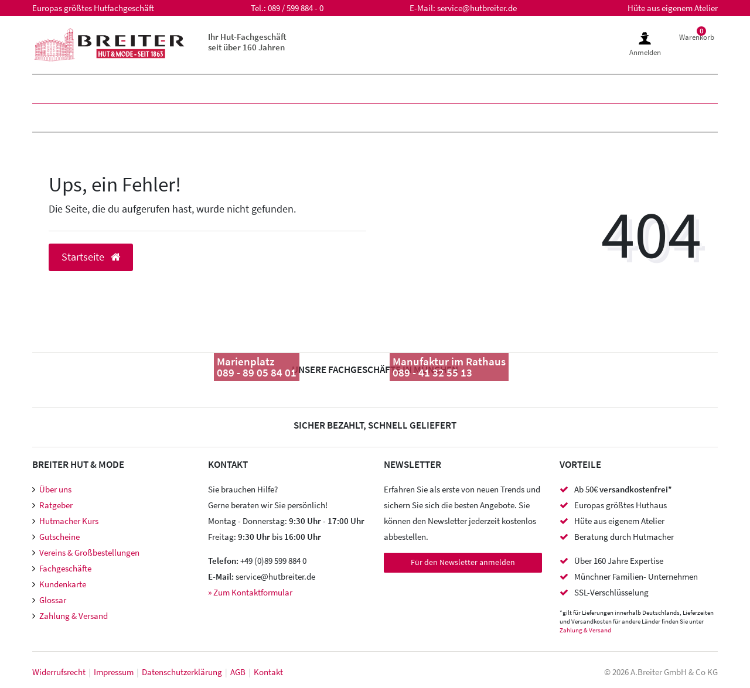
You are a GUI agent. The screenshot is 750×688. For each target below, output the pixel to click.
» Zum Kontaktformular (250, 592)
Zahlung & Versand (73, 615)
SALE (391, 89)
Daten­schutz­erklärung (182, 671)
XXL (338, 89)
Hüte (55, 117)
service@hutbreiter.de (477, 7)
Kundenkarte (62, 584)
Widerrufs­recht (59, 671)
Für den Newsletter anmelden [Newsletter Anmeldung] (463, 562)
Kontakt (268, 671)
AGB (238, 671)
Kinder (203, 89)
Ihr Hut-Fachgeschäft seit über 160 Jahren (247, 42)
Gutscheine (59, 536)
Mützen (123, 117)
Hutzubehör (271, 117)
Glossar (52, 599)
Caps (189, 117)
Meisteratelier (483, 117)
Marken (276, 89)
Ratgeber (56, 505)
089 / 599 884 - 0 (295, 7)
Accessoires (373, 117)
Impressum (114, 671)
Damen (134, 89)
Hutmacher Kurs (68, 520)
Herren (62, 89)
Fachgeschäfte (65, 568)
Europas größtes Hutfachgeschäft (93, 7)
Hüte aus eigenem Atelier (673, 7)
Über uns (55, 489)
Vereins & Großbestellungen (89, 552)
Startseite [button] (91, 257)
